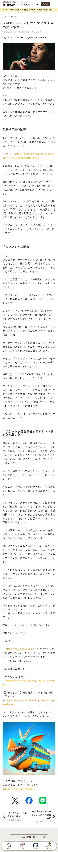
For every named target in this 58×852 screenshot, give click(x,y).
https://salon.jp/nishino (20, 649)
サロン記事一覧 (10, 16)
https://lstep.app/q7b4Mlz (18, 789)
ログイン (46, 4)
